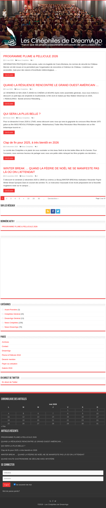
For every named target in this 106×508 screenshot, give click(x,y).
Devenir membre (8, 359)
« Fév (3, 426)
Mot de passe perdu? (11, 491)
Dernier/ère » (53, 198)
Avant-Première (11, 310)
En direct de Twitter (10, 378)
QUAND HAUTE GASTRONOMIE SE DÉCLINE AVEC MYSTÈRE (27, 459)
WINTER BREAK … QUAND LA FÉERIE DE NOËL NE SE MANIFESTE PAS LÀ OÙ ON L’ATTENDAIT (42, 454)
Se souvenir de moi (23, 485)
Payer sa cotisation (9, 364)
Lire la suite (9, 75)
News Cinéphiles (23, 60)
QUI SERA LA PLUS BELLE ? (22, 113)
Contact (5, 346)
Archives (5, 342)
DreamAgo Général (12, 318)
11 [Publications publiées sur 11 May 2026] (9, 417)
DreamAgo (6, 351)
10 (28, 198)
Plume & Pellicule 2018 (11, 355)
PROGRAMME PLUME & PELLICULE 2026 (30, 56)
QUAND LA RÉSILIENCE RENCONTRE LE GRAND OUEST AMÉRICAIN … (51, 85)
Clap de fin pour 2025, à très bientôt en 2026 (31, 142)
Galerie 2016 (7, 368)
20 (34, 198)
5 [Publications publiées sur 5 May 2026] (23, 413)
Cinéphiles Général (12, 314)
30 (39, 198)
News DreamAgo (11, 327)
